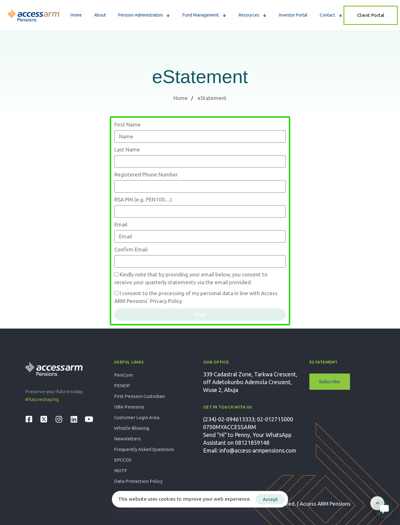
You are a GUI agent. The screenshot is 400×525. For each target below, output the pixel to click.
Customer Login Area (136, 417)
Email (120, 224)
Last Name (127, 149)
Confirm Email (131, 249)
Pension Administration (144, 14)
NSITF (120, 470)
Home (76, 14)
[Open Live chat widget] (384, 509)
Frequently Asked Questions (144, 449)
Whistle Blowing (131, 428)
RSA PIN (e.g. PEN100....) (143, 199)
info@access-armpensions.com (257, 450)
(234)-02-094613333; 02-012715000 (248, 419)
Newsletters (127, 438)
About (100, 14)
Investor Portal (293, 14)
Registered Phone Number (146, 174)
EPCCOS (123, 460)
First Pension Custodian (139, 396)
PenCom (123, 375)
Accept (270, 499)
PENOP (122, 385)
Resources (253, 14)
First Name (127, 124)
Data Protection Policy (138, 481)
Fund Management (204, 14)
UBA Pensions (129, 406)
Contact (331, 14)
